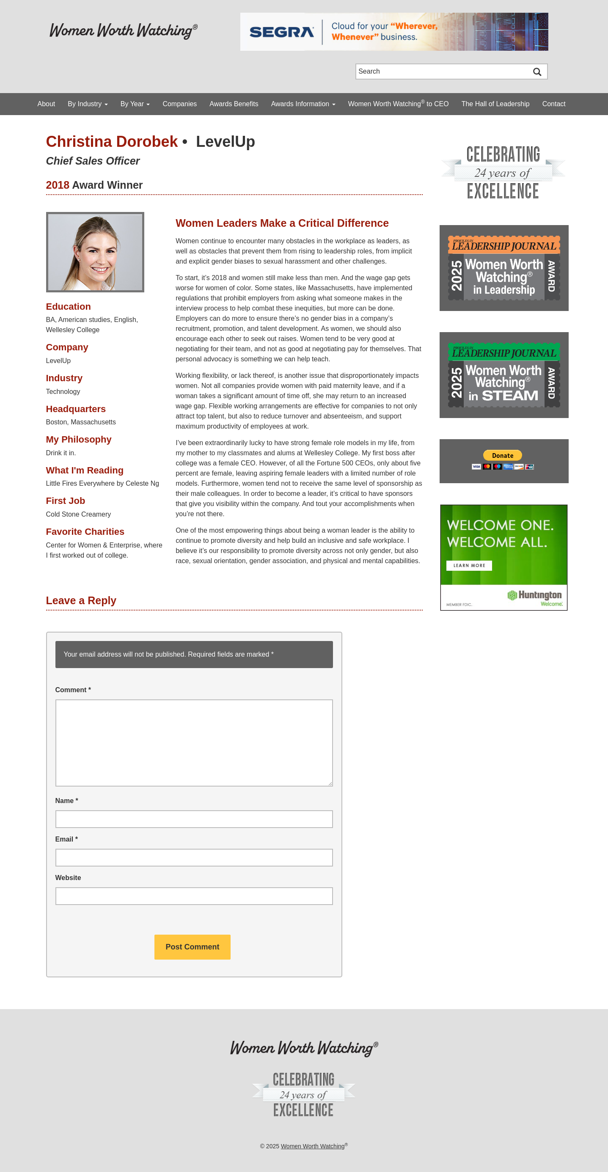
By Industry (87, 103)
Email (66, 839)
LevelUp (225, 141)
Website (68, 877)
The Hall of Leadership (496, 103)
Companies (179, 103)
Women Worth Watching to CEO (398, 103)
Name (66, 800)
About (46, 103)
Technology (63, 391)
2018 (58, 185)
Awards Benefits (233, 103)
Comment (73, 689)
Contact (554, 103)
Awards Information (303, 103)
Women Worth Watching (313, 1146)
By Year (135, 103)
